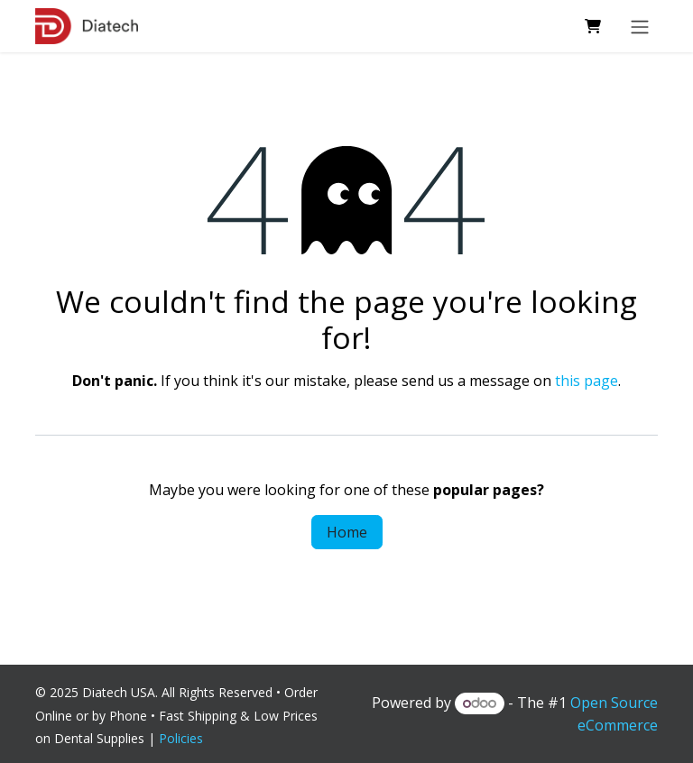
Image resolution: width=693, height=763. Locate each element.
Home (347, 532)
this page (586, 381)
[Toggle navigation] (640, 26)
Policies (184, 738)
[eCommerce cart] (592, 26)
